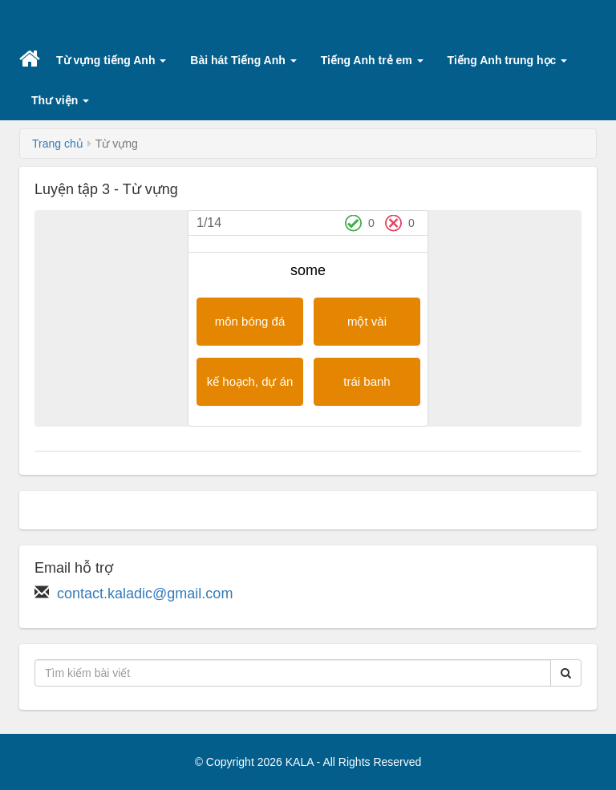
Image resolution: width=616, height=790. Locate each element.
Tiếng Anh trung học (508, 60)
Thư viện (60, 100)
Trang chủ (57, 143)
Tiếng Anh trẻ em (372, 60)
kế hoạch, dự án (250, 381)
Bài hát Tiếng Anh (243, 60)
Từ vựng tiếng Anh (111, 60)
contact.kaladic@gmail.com (145, 593)
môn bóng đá (250, 321)
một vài (367, 321)
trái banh (366, 381)
